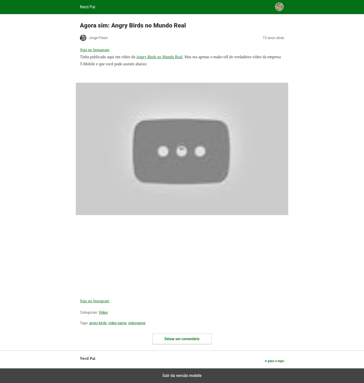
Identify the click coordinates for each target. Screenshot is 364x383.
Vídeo (103, 312)
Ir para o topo (274, 361)
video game (117, 323)
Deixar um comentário (182, 339)
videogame (137, 323)
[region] (118, 252)
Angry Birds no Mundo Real (159, 57)
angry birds (98, 323)
